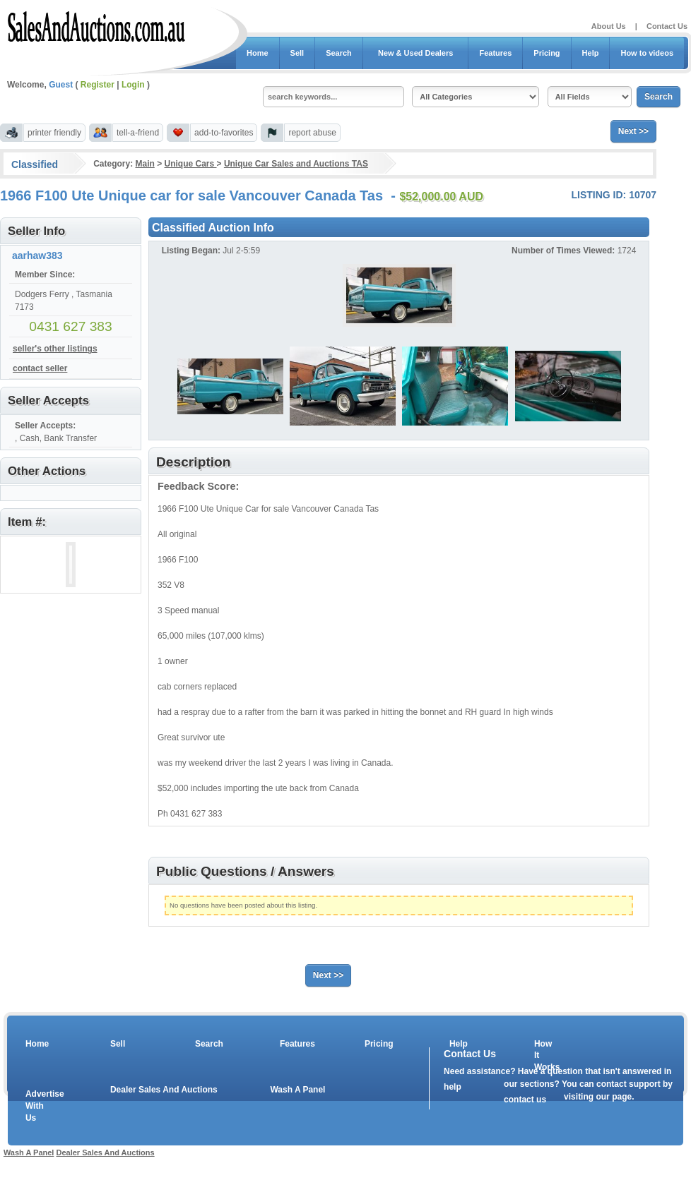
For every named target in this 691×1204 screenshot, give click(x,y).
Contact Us (666, 26)
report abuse (312, 133)
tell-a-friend (138, 133)
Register (97, 85)
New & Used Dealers (416, 53)
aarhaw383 (37, 255)
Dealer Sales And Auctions (164, 1090)
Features (495, 53)
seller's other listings (55, 349)
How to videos (646, 53)
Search (339, 53)
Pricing (546, 53)
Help (590, 53)
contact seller (40, 368)
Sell (297, 53)
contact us (525, 1099)
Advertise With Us (36, 1106)
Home (257, 53)
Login (133, 85)
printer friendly (54, 133)
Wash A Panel (297, 1090)
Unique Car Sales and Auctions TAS (296, 164)
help (452, 1087)
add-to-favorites (223, 133)
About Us (608, 26)
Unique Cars (191, 164)
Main (144, 164)
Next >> (633, 131)
